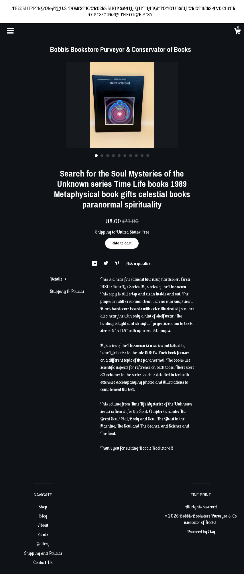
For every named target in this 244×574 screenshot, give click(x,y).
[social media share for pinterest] (117, 263)
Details (58, 279)
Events (43, 534)
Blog (43, 516)
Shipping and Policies (43, 553)
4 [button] (113, 155)
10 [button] (147, 155)
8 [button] (136, 155)
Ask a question (138, 263)
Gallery (43, 543)
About (43, 525)
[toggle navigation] (10, 31)
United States (128, 232)
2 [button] (102, 155)
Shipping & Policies (67, 291)
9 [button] (142, 155)
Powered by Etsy (201, 531)
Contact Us (42, 562)
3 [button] (107, 155)
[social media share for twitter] (106, 263)
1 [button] (96, 155)
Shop (42, 507)
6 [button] (124, 155)
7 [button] (130, 155)
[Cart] (237, 32)
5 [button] (119, 155)
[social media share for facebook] (95, 263)
